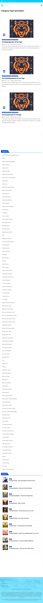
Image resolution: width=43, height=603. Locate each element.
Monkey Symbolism (6, 325)
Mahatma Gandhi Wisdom (8, 302)
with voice (4, 466)
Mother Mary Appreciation (8, 328)
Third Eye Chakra (6, 427)
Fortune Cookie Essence (8, 241)
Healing (4, 260)
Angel (3, 158)
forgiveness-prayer (6, 238)
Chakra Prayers (5, 203)
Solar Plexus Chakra (7, 405)
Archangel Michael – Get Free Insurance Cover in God (21, 510)
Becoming (4, 184)
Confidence (5, 212)
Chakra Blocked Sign (7, 200)
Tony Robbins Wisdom (7, 446)
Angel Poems (5, 168)
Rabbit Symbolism (6, 373)
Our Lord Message (6, 350)
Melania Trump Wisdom (7, 309)
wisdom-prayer (5, 462)
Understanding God (6, 450)
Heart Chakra (5, 267)
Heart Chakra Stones (7, 270)
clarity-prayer (5, 209)
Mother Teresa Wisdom (7, 337)
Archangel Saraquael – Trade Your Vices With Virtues (21, 548)
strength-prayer (6, 414)
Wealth (4, 456)
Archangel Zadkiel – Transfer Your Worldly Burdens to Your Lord (24, 533)
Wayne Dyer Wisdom (7, 453)
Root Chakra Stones (7, 389)
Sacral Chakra (5, 392)
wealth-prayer (5, 459)
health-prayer (5, 264)
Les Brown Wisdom (6, 289)
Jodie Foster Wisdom (7, 286)
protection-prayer (6, 369)
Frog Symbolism (6, 248)
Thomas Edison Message (8, 434)
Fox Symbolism (5, 244)
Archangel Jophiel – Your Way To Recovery (19, 518)
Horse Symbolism (6, 280)
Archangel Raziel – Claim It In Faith (17, 503)
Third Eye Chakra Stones (8, 430)
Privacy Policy (5, 586)
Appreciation (5, 180)
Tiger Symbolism (15, 39)
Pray (3, 360)
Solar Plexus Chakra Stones (8, 408)
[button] (41, 5)
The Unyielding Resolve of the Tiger (13, 78)
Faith (3, 235)
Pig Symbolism (5, 357)
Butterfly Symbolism (7, 190)
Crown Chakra (5, 216)
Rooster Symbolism (6, 382)
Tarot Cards (5, 421)
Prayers (4, 366)
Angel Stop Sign (6, 171)
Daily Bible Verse (6, 222)
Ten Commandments (7, 424)
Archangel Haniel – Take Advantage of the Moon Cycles (22, 480)
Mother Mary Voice (6, 334)
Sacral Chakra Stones (7, 395)
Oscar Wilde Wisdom (7, 344)
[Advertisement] (21, 139)
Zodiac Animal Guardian (8, 469)
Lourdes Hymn (5, 296)
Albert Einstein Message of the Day (10, 155)
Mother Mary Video (6, 331)
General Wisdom (6, 251)
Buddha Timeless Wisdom (8, 187)
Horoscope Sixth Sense (7, 277)
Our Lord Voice (5, 353)
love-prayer (5, 299)
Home (3, 581)
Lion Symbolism (6, 293)
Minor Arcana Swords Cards (8, 318)
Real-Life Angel (5, 376)
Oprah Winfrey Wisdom (7, 341)
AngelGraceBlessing (16, 44)
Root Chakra (5, 386)
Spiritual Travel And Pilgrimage (9, 411)
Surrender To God (6, 418)
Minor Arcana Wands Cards (8, 321)
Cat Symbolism (5, 193)
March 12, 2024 (6, 44)
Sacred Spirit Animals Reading (9, 398)
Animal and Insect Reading (6, 39)
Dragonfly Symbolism (7, 232)
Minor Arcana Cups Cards (8, 312)
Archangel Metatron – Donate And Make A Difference (21, 540)
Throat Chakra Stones (7, 440)
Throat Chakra (5, 437)
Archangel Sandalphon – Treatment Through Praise (21, 495)
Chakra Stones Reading (7, 206)
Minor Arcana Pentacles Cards (9, 315)
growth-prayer (5, 257)
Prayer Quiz (5, 363)
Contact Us (4, 583)
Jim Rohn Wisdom (6, 283)
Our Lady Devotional (7, 347)
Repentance (5, 379)
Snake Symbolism (6, 402)
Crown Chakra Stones (7, 219)
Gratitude (4, 254)
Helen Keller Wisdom (7, 273)
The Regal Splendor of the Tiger (12, 42)
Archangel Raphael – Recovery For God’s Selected (20, 488)
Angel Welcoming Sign (7, 174)
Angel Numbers (5, 164)
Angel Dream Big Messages (8, 161)
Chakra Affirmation (6, 196)
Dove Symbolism (6, 228)
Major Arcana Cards (6, 305)
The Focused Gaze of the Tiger (11, 115)
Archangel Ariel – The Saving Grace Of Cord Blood (20, 525)
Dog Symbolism (6, 225)
